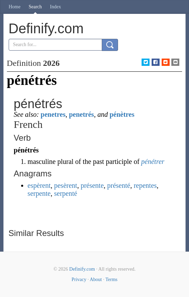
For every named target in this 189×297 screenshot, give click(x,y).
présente (92, 185)
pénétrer (152, 161)
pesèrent (65, 185)
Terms (111, 279)
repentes (145, 185)
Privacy (79, 279)
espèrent (39, 185)
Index (55, 6)
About (96, 279)
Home (14, 6)
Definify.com (82, 269)
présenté (118, 185)
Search (35, 6)
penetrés (81, 114)
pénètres (121, 114)
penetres (52, 114)
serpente (39, 193)
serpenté (65, 193)
